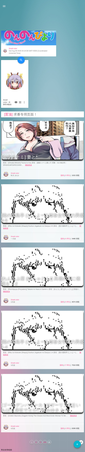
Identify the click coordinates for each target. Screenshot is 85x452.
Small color (13, 73)
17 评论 (67, 338)
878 (44, 415)
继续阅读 (28, 138)
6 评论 (67, 212)
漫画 (62, 148)
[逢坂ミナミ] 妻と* (19, 130)
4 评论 (67, 401)
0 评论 (67, 148)
